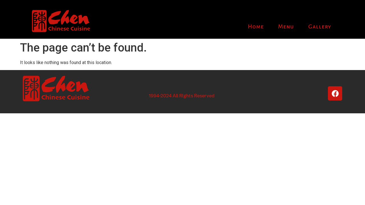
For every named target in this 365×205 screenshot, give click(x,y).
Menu (286, 26)
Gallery (319, 26)
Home (256, 26)
